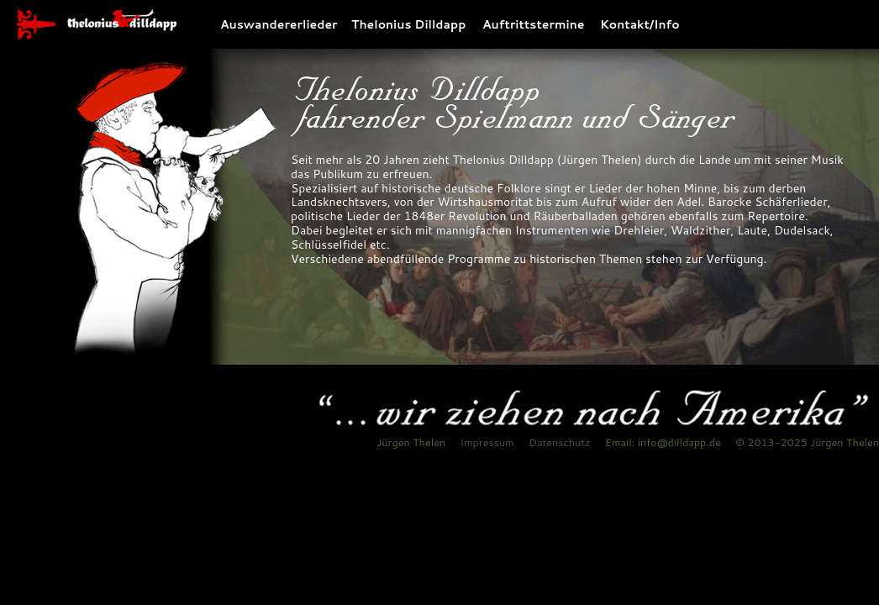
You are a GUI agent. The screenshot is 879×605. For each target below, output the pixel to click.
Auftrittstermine (533, 21)
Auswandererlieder (279, 21)
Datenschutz (560, 442)
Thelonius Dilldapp (408, 21)
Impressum (487, 442)
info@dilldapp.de (679, 442)
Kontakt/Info (633, 21)
